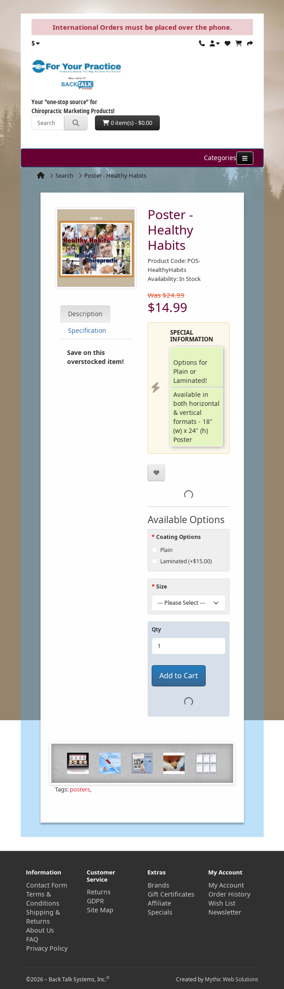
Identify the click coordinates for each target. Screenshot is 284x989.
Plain (166, 550)
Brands (158, 885)
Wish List (221, 903)
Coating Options (178, 537)
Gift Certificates (171, 894)
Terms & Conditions (42, 898)
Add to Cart (178, 676)
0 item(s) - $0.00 (127, 123)
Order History (229, 894)
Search (64, 175)
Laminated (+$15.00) (186, 561)
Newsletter (224, 912)
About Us (40, 930)
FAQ (32, 939)
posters (80, 789)
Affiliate (159, 903)
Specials (160, 912)
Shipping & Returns (43, 916)
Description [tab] (85, 313)
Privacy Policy (47, 948)
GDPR (95, 901)
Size (161, 586)
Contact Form (46, 885)
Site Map (100, 910)
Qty (156, 629)
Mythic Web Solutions (231, 979)
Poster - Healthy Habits (115, 175)
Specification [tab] (87, 330)
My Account (226, 885)
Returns (99, 892)
